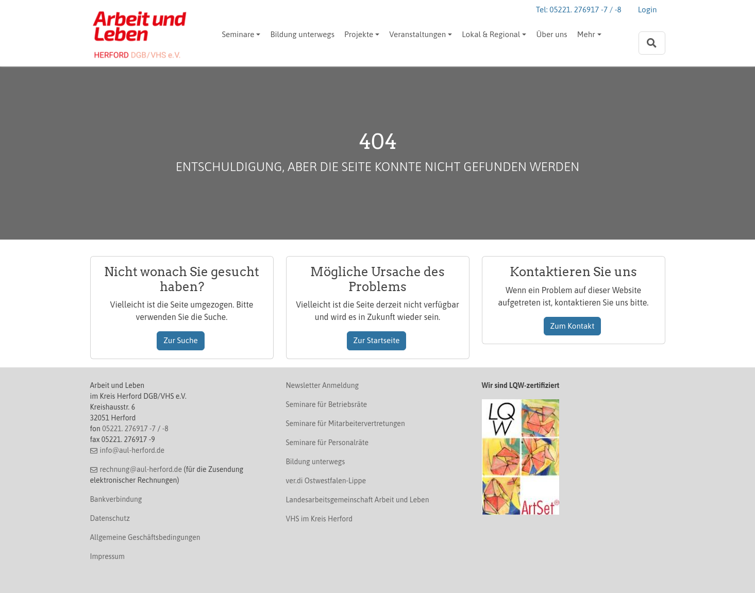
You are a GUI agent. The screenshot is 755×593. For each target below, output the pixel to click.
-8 (165, 429)
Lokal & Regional (491, 34)
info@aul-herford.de (131, 450)
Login (647, 9)
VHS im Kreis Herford (319, 519)
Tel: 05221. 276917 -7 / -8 (579, 9)
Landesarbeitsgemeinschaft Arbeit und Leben (357, 500)
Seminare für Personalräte (327, 442)
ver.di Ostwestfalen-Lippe (326, 481)
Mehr (586, 34)
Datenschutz (110, 518)
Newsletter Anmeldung (322, 385)
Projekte (358, 34)
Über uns (551, 34)
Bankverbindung (116, 499)
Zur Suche (180, 340)
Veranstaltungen (417, 34)
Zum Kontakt (572, 325)
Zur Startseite (377, 340)
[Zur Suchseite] (652, 43)
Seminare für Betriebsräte (326, 404)
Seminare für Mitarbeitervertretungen (345, 423)
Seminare (238, 34)
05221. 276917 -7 (129, 429)
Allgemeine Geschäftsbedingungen (145, 537)
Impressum (107, 556)
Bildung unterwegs (302, 34)
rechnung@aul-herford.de (140, 469)
